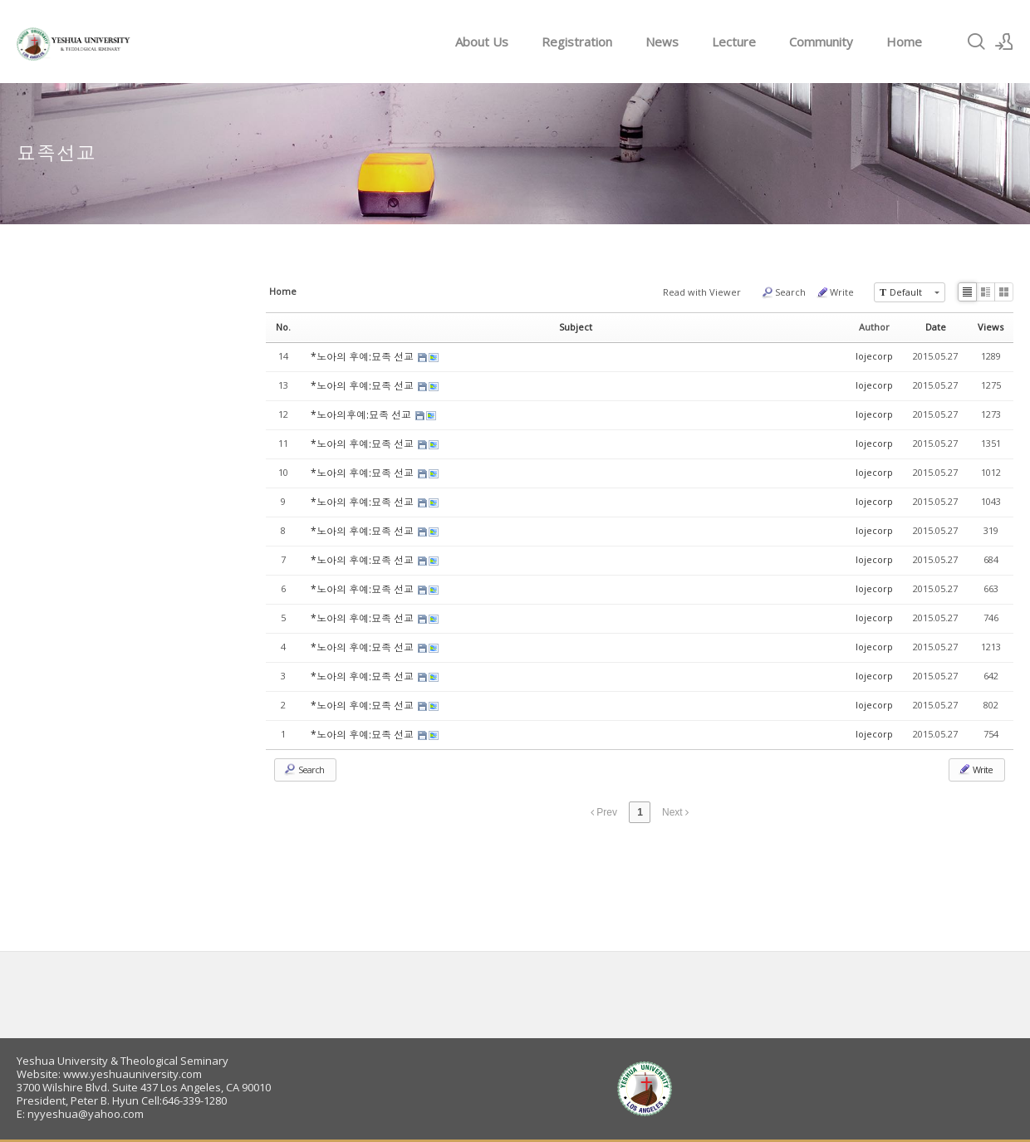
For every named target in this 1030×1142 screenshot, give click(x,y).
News (662, 41)
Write (835, 292)
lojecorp (874, 356)
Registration (577, 41)
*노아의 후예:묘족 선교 (363, 357)
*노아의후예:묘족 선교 (362, 415)
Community (821, 41)
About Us (481, 41)
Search (783, 292)
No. (283, 327)
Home (904, 41)
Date (935, 327)
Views (990, 327)
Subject (575, 327)
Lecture (734, 41)
